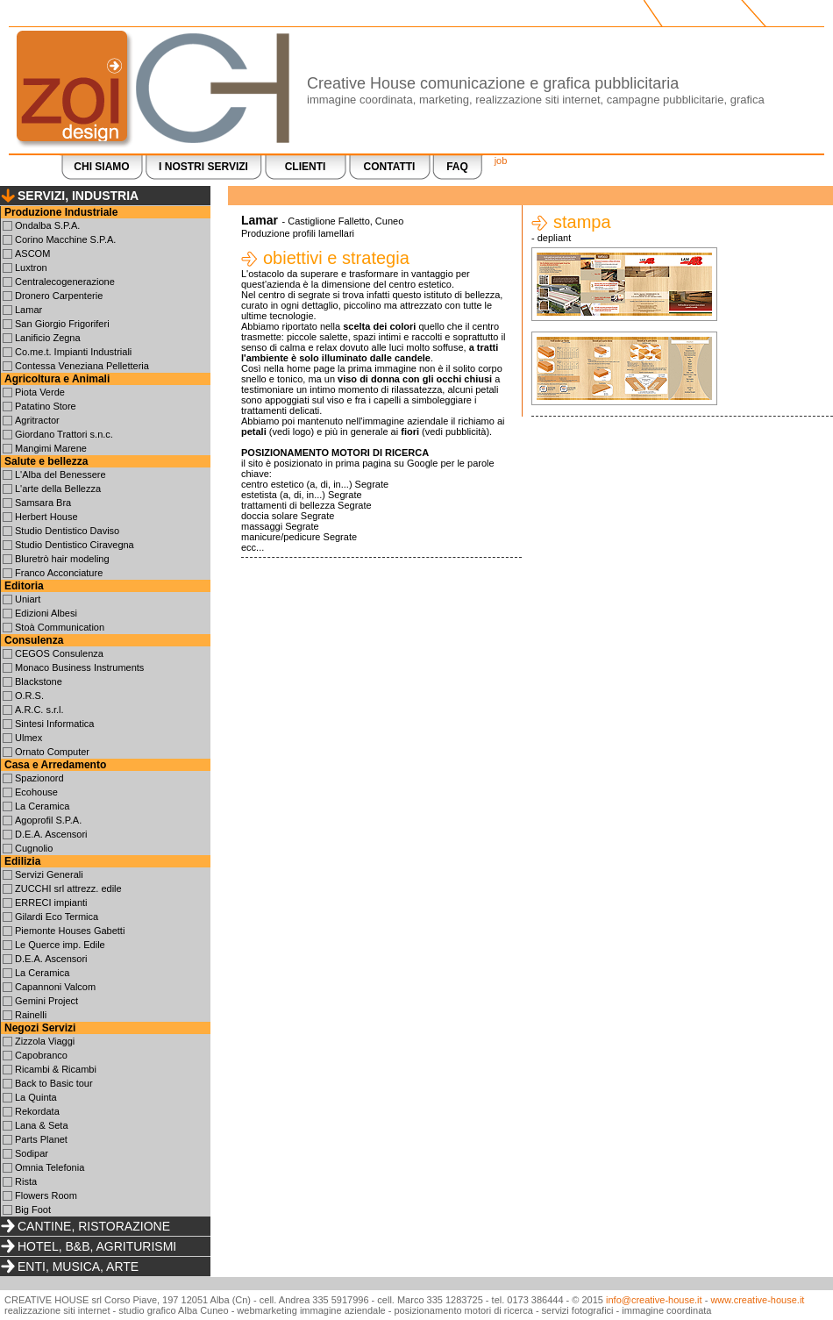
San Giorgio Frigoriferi (62, 323)
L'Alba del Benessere (60, 474)
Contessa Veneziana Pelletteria (82, 365)
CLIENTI (305, 167)
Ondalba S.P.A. (47, 225)
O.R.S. (29, 695)
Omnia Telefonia (49, 1167)
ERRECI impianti (51, 902)
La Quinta (36, 1097)
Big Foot (33, 1209)
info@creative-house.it (654, 1300)
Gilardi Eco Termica (56, 916)
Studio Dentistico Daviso (67, 530)
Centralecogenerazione (65, 281)
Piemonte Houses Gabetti (70, 930)
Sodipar (31, 1153)
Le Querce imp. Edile (60, 944)
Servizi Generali (49, 874)
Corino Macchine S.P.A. (65, 239)
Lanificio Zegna (48, 337)
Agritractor (37, 420)
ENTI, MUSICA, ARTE (78, 1266)
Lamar (28, 309)
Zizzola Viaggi (45, 1041)
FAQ (457, 167)
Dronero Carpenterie (59, 295)
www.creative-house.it (757, 1300)
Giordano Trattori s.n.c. (64, 434)
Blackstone (38, 681)
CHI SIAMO (101, 167)
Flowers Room (46, 1195)
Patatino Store (45, 406)
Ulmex (28, 737)
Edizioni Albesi (46, 613)
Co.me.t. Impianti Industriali (73, 351)
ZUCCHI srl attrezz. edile (68, 888)
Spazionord (39, 778)
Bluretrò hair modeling (62, 558)
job (501, 160)
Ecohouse (36, 792)
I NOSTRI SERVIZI (203, 167)
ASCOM (32, 253)
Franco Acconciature (59, 572)
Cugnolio (34, 848)
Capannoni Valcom (55, 986)
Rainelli (30, 1015)
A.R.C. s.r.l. (39, 709)
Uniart (27, 599)
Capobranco (41, 1055)
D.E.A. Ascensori (51, 834)
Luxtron (31, 267)
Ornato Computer (52, 751)
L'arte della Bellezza (58, 488)
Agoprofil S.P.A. (48, 820)
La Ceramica (42, 806)
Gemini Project (46, 1000)
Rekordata (37, 1111)
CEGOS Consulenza (59, 653)
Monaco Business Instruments (79, 667)
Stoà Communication (59, 627)
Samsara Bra (43, 502)
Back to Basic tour (54, 1083)
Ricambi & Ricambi (55, 1069)
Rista (26, 1181)
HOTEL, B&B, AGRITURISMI (97, 1246)
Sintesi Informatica (54, 723)
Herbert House (46, 516)
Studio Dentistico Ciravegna (74, 544)
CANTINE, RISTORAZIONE (94, 1226)
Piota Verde (40, 392)
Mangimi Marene (51, 448)
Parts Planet (41, 1139)
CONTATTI (390, 167)
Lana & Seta (41, 1125)
